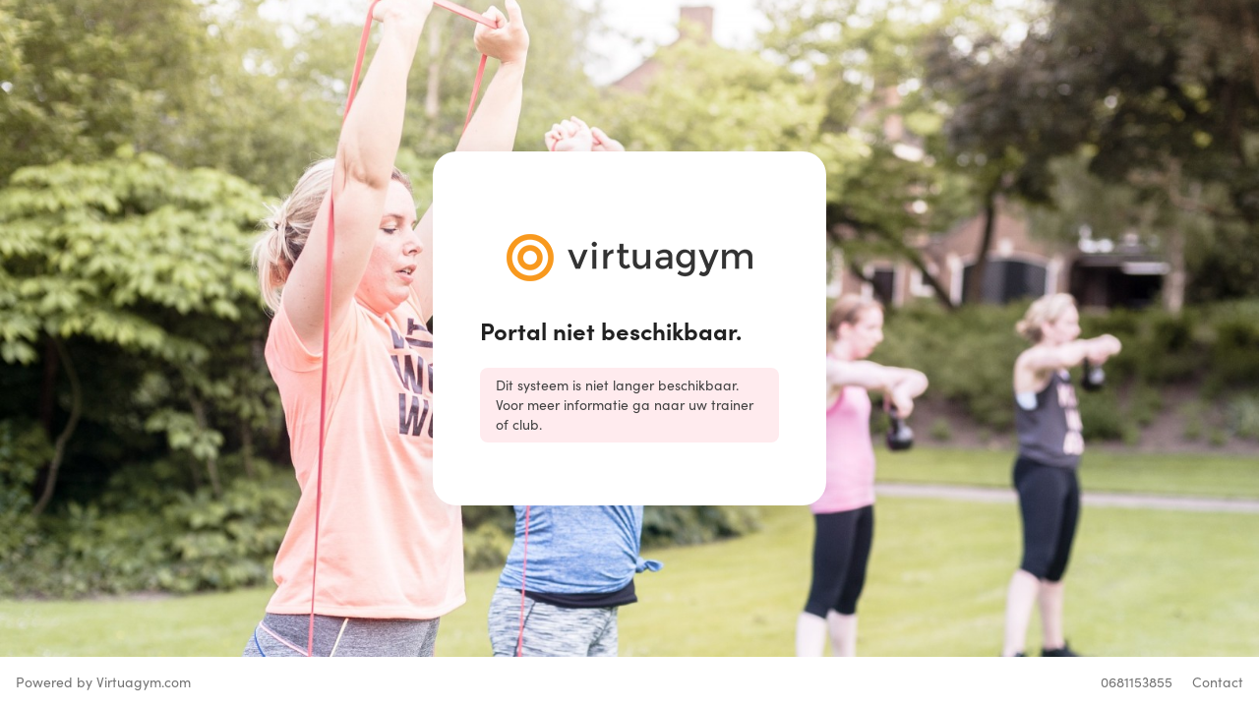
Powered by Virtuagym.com (103, 682)
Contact (1217, 682)
